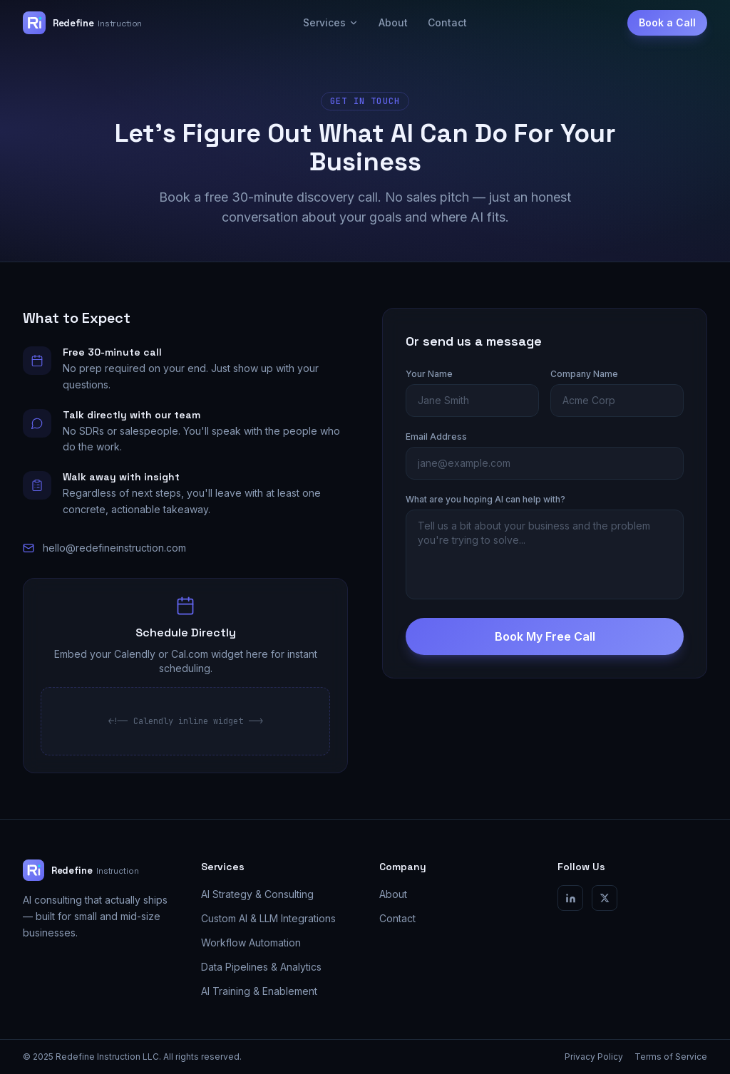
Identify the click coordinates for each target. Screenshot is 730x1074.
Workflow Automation (251, 942)
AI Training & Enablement (259, 991)
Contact (447, 22)
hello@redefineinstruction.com (114, 548)
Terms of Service (670, 1056)
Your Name (429, 373)
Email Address (436, 436)
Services (331, 22)
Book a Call (667, 22)
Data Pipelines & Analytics (261, 967)
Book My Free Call (545, 636)
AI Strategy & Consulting (257, 894)
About (393, 22)
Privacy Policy (594, 1056)
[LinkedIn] (570, 898)
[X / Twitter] (604, 898)
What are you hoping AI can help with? (485, 499)
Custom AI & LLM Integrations (268, 918)
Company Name (584, 373)
